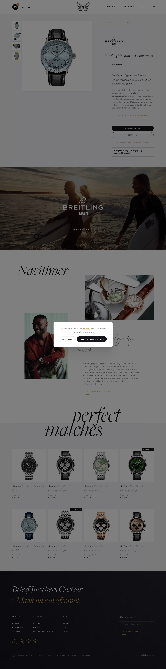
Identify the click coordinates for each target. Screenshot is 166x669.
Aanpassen (67, 339)
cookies (86, 329)
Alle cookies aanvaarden (92, 339)
